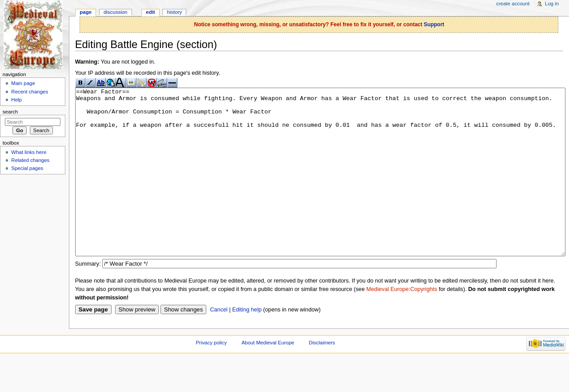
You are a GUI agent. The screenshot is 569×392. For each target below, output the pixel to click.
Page (86, 12)
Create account (512, 3)
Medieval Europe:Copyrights (401, 322)
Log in (552, 3)
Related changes (30, 160)
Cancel (219, 343)
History (174, 12)
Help (16, 99)
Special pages (27, 168)
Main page (23, 83)
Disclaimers (322, 376)
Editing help (246, 343)
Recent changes (29, 91)
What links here (28, 152)
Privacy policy (211, 376)
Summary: (88, 297)
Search (10, 111)
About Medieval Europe (267, 376)
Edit (150, 12)
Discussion (115, 12)
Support (434, 24)
